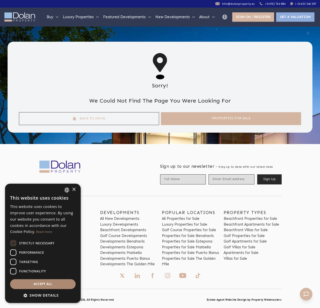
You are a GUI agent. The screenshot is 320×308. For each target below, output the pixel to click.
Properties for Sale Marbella (186, 247)
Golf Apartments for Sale (245, 241)
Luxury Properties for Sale (184, 224)
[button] (43, 295)
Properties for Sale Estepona (187, 241)
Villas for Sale (235, 258)
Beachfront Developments (123, 230)
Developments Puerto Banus (125, 258)
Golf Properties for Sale (244, 235)
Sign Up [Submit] (269, 179)
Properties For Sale (231, 118)
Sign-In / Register (253, 17)
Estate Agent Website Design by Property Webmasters (244, 299)
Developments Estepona (121, 247)
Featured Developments (127, 17)
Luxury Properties (81, 17)
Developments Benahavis (122, 241)
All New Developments (119, 218)
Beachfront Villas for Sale (246, 230)
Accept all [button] (43, 284)
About (207, 17)
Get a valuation (295, 17)
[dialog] (43, 243)
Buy (53, 17)
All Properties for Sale (180, 218)
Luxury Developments (119, 224)
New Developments (175, 17)
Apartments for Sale (241, 252)
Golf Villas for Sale (239, 247)
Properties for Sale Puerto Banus (190, 252)
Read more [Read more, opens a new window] (44, 232)
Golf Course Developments (123, 235)
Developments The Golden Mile (127, 264)
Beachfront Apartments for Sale (251, 224)
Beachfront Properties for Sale (250, 218)
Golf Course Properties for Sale (189, 230)
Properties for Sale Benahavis (188, 235)
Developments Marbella (121, 252)
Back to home (89, 118)
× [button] (74, 190)
